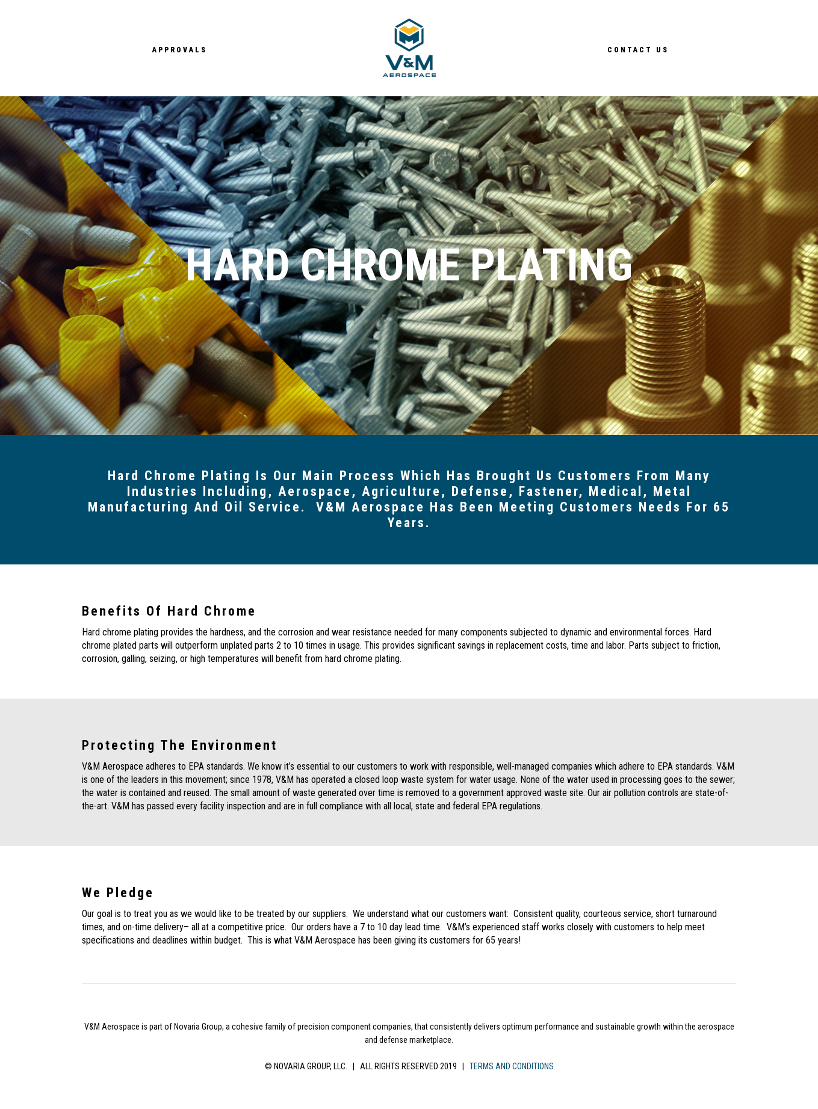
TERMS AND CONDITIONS (511, 1066)
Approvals (179, 49)
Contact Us (638, 49)
